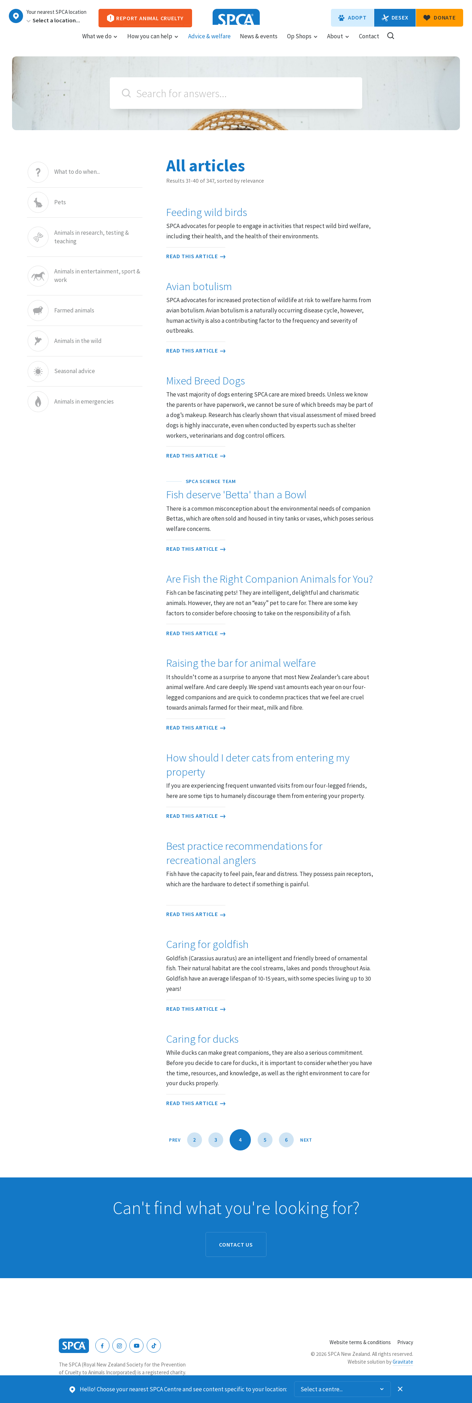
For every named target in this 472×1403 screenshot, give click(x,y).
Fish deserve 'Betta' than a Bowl (271, 489)
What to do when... (77, 172)
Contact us (236, 1244)
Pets (60, 202)
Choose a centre (16, 16)
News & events (258, 43)
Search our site (390, 42)
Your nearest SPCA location (56, 12)
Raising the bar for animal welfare (241, 663)
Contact (369, 43)
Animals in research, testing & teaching (91, 237)
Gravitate (403, 1361)
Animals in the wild (78, 341)
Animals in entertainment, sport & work (97, 276)
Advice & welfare (209, 43)
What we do (100, 43)
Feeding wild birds (206, 212)
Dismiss (400, 1389)
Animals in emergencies (84, 401)
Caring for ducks (202, 1039)
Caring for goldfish (207, 944)
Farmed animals (74, 310)
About (338, 43)
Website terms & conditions (360, 1342)
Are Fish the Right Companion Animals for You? (269, 579)
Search (126, 93)
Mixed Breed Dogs (205, 380)
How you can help (153, 43)
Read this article (195, 256)
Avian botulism (199, 286)
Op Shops (302, 43)
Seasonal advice (74, 371)
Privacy (405, 1342)
